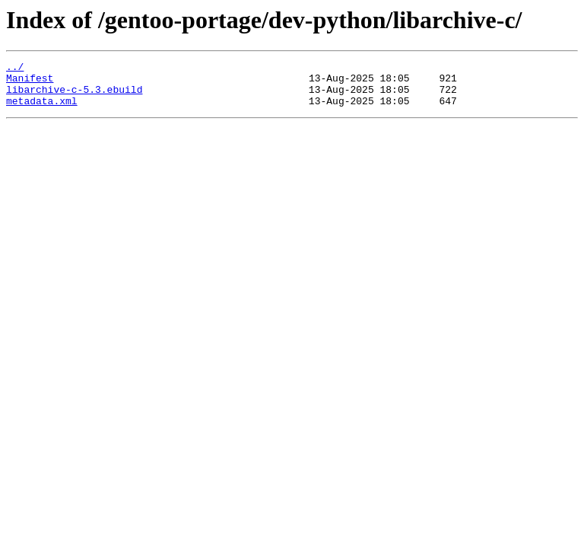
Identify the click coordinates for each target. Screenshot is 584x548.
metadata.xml (42, 109)
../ (15, 68)
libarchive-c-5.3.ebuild (74, 96)
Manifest (29, 82)
